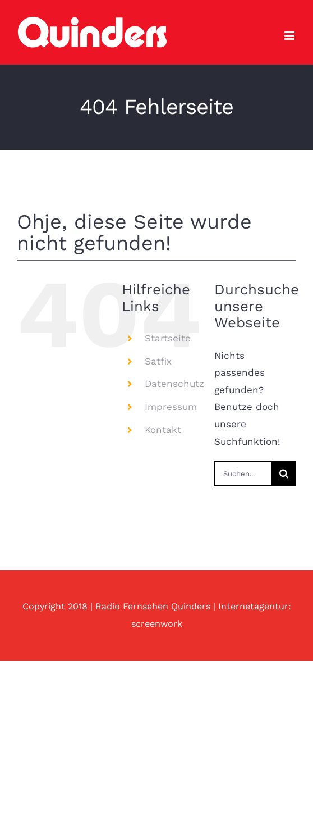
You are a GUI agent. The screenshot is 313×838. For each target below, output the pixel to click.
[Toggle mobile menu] (290, 36)
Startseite (168, 338)
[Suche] (283, 473)
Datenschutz (174, 383)
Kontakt (163, 429)
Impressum (171, 406)
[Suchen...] (242, 473)
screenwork (156, 623)
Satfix (158, 361)
